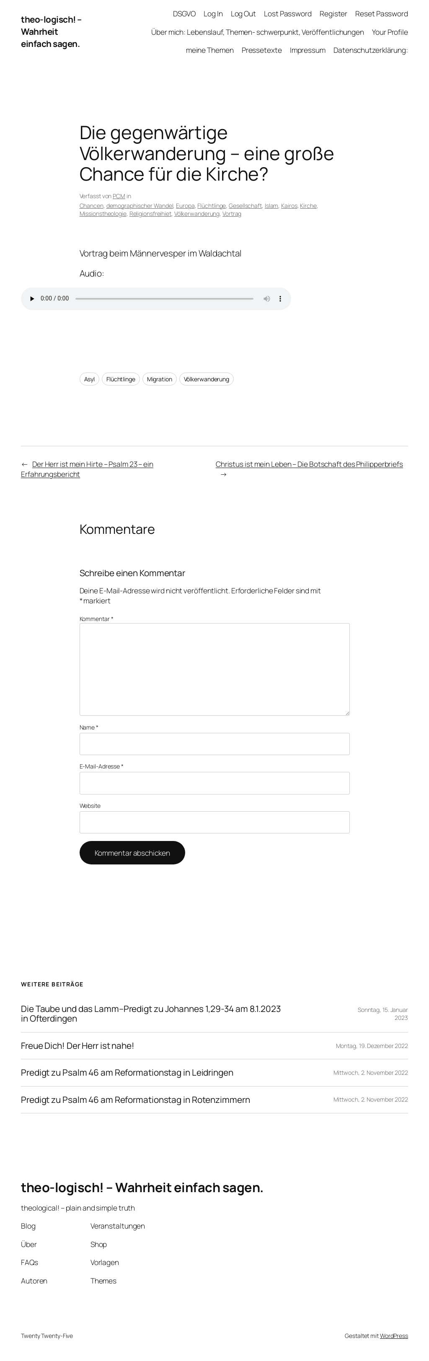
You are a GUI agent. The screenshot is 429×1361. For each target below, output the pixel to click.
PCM (119, 196)
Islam (272, 206)
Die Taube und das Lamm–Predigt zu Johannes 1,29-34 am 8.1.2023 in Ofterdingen (151, 1014)
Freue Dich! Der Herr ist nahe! (77, 1046)
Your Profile (390, 32)
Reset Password (381, 13)
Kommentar (97, 619)
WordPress (394, 1336)
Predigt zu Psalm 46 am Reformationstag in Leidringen (127, 1072)
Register (333, 13)
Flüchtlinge (211, 206)
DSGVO (184, 13)
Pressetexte (262, 50)
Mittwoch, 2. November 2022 (370, 1072)
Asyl (89, 379)
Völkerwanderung (197, 213)
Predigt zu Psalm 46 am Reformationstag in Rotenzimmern (135, 1100)
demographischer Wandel (139, 206)
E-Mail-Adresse (102, 766)
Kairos (289, 206)
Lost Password (288, 13)
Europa (185, 206)
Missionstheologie (103, 213)
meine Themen (210, 50)
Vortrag (231, 213)
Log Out (243, 13)
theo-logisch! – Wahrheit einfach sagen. (51, 31)
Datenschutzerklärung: (370, 50)
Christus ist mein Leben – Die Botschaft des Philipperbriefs (309, 464)
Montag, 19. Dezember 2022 (372, 1046)
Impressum (308, 50)
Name (89, 727)
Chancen (91, 206)
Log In (213, 13)
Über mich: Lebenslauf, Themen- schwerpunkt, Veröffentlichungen (257, 32)
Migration (159, 379)
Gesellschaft (245, 206)
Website (90, 806)
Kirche (308, 206)
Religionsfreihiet (150, 213)
